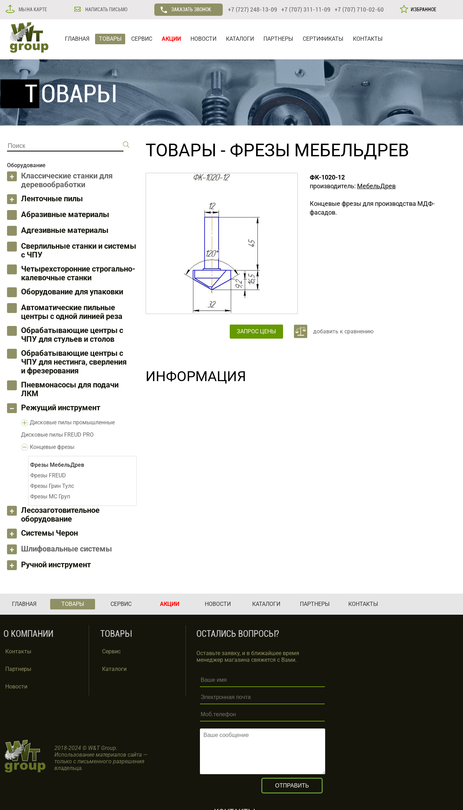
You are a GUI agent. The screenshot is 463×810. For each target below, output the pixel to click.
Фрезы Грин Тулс (52, 486)
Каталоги (114, 669)
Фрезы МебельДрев (319, 150)
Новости (16, 686)
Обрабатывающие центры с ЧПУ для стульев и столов (72, 335)
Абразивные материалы (65, 214)
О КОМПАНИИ (28, 634)
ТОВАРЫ (110, 38)
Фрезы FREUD (48, 475)
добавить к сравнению (343, 331)
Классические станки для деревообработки (67, 180)
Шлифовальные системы (66, 548)
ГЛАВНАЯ (77, 38)
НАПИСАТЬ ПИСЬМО (105, 9)
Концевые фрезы (52, 447)
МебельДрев (376, 186)
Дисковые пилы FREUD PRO (57, 434)
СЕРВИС (141, 38)
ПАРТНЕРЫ (278, 38)
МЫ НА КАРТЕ (32, 9)
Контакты (18, 651)
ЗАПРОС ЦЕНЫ (256, 331)
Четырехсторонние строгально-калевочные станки (78, 273)
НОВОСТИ (203, 38)
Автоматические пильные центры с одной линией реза (71, 312)
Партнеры (18, 669)
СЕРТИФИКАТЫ (323, 38)
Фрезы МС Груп (50, 496)
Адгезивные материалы (64, 230)
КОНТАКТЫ (368, 38)
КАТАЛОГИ (240, 38)
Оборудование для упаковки (72, 291)
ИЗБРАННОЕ (422, 9)
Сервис (111, 651)
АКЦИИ (171, 38)
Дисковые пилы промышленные (72, 422)
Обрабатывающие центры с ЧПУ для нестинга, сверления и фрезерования (74, 362)
